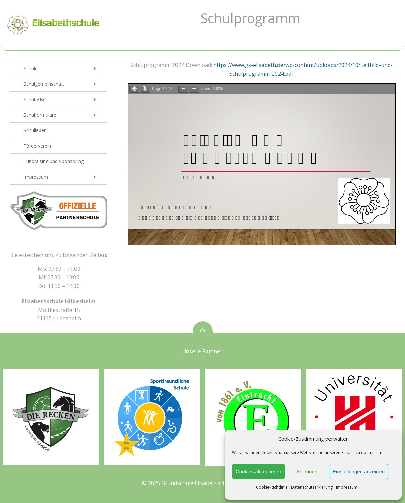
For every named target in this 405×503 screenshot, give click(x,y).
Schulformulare (65, 114)
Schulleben (35, 130)
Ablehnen (306, 471)
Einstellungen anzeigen (359, 471)
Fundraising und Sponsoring (53, 161)
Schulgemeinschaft (65, 83)
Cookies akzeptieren (258, 471)
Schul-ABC (65, 99)
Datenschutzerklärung (312, 487)
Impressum (346, 487)
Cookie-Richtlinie (272, 487)
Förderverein (37, 146)
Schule (65, 68)
